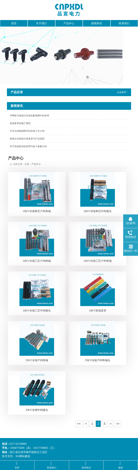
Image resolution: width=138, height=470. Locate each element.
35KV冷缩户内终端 (36, 360)
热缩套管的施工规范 (20, 123)
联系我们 (124, 23)
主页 (26, 164)
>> (118, 423)
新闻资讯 (96, 23)
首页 (14, 23)
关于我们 (41, 23)
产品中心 (69, 23)
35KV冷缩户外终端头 (97, 360)
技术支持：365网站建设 (16, 456)
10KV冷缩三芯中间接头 (37, 310)
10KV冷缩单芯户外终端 (37, 211)
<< (79, 423)
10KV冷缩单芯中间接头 (98, 211)
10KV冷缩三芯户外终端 (98, 260)
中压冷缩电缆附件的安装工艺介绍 (27, 131)
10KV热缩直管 (97, 310)
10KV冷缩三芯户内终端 (37, 260)
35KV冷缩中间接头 (36, 410)
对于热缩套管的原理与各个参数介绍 (28, 146)
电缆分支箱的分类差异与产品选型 (27, 138)
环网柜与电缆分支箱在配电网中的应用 (29, 115)
